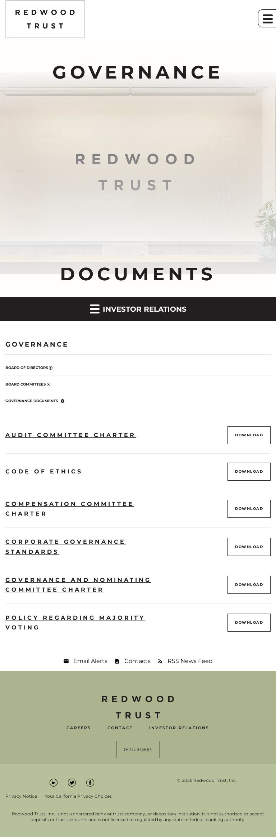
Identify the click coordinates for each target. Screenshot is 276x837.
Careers (78, 728)
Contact (120, 728)
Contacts (137, 661)
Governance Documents (31, 401)
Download (253, 434)
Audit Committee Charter (70, 435)
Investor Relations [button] (138, 308)
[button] (267, 18)
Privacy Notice (21, 796)
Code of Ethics (44, 471)
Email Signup (138, 749)
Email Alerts (90, 661)
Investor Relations (179, 728)
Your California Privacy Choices (78, 796)
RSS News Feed (190, 661)
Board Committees (25, 384)
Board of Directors (26, 367)
